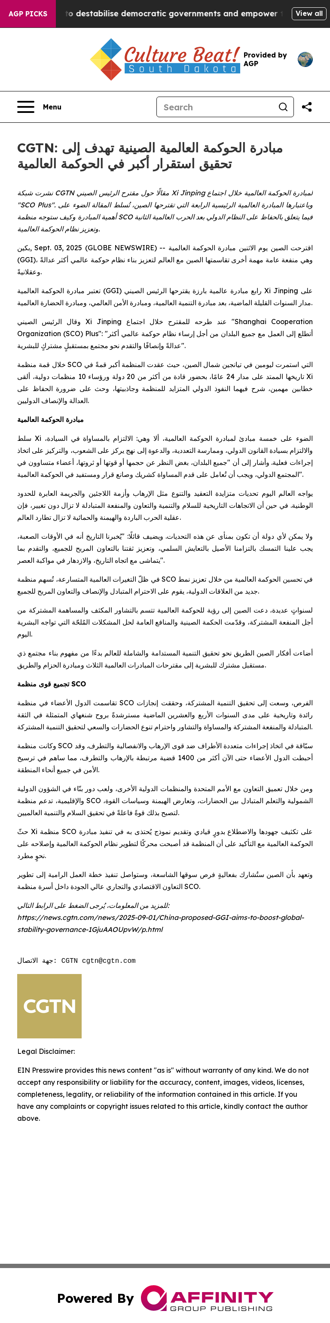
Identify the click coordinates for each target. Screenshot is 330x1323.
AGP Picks (28, 13)
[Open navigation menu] (39, 106)
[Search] (215, 107)
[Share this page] (307, 106)
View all (309, 13)
